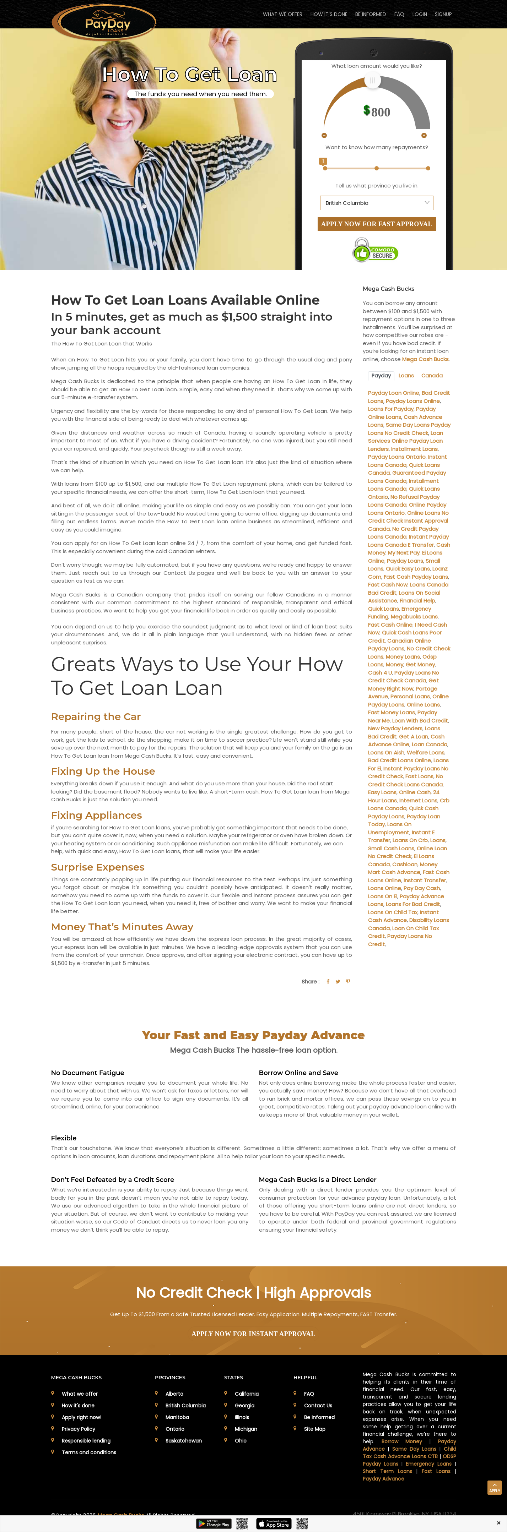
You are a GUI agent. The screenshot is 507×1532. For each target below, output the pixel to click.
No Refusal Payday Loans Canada (403, 500)
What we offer (80, 1393)
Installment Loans (414, 448)
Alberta (174, 1393)
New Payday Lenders (395, 728)
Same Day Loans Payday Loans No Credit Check (409, 428)
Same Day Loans (414, 1448)
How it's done (78, 1405)
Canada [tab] (431, 376)
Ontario (175, 1429)
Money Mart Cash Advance (402, 868)
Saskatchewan (184, 1440)
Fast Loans (419, 776)
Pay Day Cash (422, 888)
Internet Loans (418, 799)
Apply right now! (81, 1417)
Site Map (314, 1429)
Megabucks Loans (414, 616)
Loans (438, 840)
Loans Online (384, 888)
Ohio (241, 1440)
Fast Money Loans (391, 712)
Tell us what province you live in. (377, 185)
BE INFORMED (366, 14)
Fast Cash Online (390, 624)
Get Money (420, 664)
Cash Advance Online (406, 740)
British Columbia (186, 1405)
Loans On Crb (410, 840)
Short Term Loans (387, 1471)
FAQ (396, 14)
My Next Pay (404, 552)
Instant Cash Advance (403, 915)
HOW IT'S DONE (323, 14)
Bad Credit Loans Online (399, 760)
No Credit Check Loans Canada (405, 780)
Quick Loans (383, 608)
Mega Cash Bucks (425, 359)
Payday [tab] (381, 376)
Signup (443, 14)
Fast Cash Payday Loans (416, 576)
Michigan (246, 1429)
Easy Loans (382, 792)
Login (418, 14)
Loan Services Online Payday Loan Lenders (405, 440)
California (247, 1393)
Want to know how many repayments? (376, 147)
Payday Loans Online (413, 400)
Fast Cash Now (388, 584)
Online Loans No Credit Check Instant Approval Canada (408, 520)
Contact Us (318, 1405)
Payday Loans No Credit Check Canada (403, 676)
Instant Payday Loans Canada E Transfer (408, 540)
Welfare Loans (425, 752)
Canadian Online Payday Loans (399, 644)
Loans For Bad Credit (413, 903)
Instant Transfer (425, 879)
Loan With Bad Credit (420, 720)
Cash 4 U (380, 672)
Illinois (242, 1417)
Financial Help (417, 600)
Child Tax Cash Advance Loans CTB (409, 1452)
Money (394, 664)
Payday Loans (405, 560)
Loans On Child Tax (392, 911)
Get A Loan (413, 736)
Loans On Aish (386, 752)
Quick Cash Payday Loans (403, 812)
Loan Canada (429, 744)
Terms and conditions (89, 1452)
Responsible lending (86, 1440)
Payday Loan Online (393, 392)
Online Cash (415, 792)
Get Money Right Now (403, 684)
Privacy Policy (78, 1429)
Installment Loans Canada (403, 484)
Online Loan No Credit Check (407, 852)
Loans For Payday (391, 408)
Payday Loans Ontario (397, 456)
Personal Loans (410, 696)
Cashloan (404, 863)
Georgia (244, 1405)
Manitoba (177, 1417)
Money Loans (403, 656)
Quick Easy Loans (408, 568)
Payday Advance (383, 1478)
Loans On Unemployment (389, 828)
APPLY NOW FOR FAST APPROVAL (376, 224)
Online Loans (423, 704)
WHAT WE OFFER (276, 14)
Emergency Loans (429, 1463)
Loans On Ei (382, 895)
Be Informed (319, 1417)
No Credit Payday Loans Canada (403, 532)
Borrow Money (402, 1441)
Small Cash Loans (391, 847)
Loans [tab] (406, 376)
